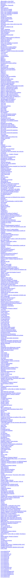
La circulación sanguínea (7, 430)
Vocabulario (3, 397)
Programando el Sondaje (6, 421)
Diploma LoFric (4, 452)
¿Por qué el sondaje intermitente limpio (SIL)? (12, 409)
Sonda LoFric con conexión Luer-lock (10, 485)
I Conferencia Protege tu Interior (8, 465)
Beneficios (3, 262)
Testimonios (3, 387)
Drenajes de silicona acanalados (8, 76)
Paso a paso (3, 128)
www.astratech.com (5, 551)
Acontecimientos (5, 56)
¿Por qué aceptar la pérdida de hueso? (10, 191)
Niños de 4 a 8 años (5, 415)
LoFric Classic (4, 312)
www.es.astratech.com (6, 568)
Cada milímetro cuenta (6, 218)
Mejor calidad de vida (6, 407)
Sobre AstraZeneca (5, 32)
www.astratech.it (5, 562)
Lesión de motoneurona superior (8, 330)
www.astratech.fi (5, 559)
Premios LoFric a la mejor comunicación (10, 509)
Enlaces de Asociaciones (6, 472)
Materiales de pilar (5, 261)
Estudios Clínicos (5, 403)
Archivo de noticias (5, 40)
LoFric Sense (4, 548)
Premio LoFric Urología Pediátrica (9, 516)
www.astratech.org (5, 576)
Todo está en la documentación (8, 156)
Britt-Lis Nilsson (5, 111)
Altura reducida (4, 181)
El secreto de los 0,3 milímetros (8, 220)
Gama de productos (5, 477)
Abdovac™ (3, 72)
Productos (3, 144)
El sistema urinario (5, 434)
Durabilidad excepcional (6, 179)
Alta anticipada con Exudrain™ (8, 99)
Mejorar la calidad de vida (7, 26)
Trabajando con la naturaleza (7, 119)
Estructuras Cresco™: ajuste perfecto (9, 229)
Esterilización (4, 524)
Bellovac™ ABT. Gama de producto (9, 93)
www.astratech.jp (5, 570)
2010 (2, 385)
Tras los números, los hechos (7, 217)
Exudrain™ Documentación (7, 97)
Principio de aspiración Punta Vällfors (10, 81)
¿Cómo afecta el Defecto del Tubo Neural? (11, 342)
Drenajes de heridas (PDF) (7, 79)
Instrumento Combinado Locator (8, 185)
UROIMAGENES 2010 (6, 545)
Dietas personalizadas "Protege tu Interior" (11, 393)
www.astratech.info (5, 575)
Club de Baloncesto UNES (7, 470)
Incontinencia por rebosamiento (8, 334)
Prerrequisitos (4, 116)
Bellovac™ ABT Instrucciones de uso (10, 95)
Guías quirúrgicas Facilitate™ (8, 249)
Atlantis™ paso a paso (6, 264)
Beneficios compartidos (6, 38)
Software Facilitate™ (6, 248)
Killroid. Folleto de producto (7, 100)
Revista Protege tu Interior (7, 383)
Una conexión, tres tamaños (7, 187)
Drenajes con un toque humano (8, 48)
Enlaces (2, 57)
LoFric (2, 351)
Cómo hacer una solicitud (7, 279)
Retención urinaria (5, 438)
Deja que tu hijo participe (7, 419)
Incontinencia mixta (5, 332)
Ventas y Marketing (5, 29)
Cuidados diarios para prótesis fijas (9, 136)
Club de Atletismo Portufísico (8, 469)
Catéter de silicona (5, 77)
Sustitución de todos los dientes (8, 126)
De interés (3, 178)
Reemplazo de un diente (6, 123)
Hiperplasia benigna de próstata (8, 368)
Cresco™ (3, 256)
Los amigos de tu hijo (6, 440)
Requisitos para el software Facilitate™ (10, 214)
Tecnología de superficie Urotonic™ (9, 523)
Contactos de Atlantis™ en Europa (9, 266)
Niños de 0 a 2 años (5, 413)
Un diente (3, 139)
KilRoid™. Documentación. (7, 101)
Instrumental (4, 307)
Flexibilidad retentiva (6, 182)
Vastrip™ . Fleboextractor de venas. (9, 87)
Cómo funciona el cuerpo (7, 359)
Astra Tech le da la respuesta (7, 493)
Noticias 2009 (4, 454)
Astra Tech (3, 25)
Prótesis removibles (5, 138)
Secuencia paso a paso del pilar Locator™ (11, 186)
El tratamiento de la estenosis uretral (9, 484)
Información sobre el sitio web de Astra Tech (11, 24)
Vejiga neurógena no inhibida (8, 328)
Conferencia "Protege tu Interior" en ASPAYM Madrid (14, 461)
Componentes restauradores (7, 305)
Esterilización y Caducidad (7, 490)
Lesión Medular (4, 362)
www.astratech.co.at (5, 555)
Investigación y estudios (6, 158)
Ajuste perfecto (4, 293)
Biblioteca (3, 59)
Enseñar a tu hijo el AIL (6, 374)
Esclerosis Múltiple (5, 364)
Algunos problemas (5, 448)
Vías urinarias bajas (5, 325)
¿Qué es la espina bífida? (7, 363)
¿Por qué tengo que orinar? (7, 445)
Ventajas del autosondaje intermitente (9, 338)
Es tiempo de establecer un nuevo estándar (11, 221)
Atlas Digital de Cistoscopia (7, 391)
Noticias (3, 175)
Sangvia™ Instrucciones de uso (8, 91)
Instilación (3, 370)
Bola (2, 143)
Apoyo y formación (5, 525)
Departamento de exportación (8, 30)
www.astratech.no (5, 564)
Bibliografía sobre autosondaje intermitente (11, 517)
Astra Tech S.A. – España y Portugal (9, 154)
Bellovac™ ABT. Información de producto (11, 92)
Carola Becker (4, 107)
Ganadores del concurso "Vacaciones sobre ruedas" (13, 378)
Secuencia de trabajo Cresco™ (8, 288)
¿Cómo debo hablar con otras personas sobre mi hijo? (13, 422)
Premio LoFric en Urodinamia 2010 (9, 507)
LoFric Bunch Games (6, 449)
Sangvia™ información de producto (9, 88)
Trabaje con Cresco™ (6, 291)
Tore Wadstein (4, 112)
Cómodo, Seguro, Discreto (7, 480)
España (2, 28)
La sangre (3, 431)
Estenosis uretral (5, 366)
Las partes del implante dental (8, 115)
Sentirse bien (4, 426)
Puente (2, 140)
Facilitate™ (3, 252)
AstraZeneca (4, 16)
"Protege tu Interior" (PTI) (7, 379)
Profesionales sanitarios (6, 442)
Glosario (3, 503)
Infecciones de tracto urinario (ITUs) (9, 367)
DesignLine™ (4, 199)
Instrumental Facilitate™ (7, 250)
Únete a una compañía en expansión (9, 12)
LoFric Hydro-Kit (5, 354)
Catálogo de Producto (6, 488)
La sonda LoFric (5, 399)
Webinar (3, 195)
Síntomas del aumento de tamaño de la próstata (12, 335)
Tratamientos (4, 336)
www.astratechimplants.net (7, 572)
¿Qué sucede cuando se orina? (8, 327)
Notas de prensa (4, 155)
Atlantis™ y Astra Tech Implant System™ (11, 272)
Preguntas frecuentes (6, 61)
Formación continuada (6, 169)
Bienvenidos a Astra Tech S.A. (8, 2)
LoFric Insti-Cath (5, 323)
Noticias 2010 (4, 495)
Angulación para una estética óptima (9, 283)
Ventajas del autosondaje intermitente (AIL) (11, 340)
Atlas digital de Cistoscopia (7, 492)
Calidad (2, 6)
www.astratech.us (5, 566)
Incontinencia (4, 437)
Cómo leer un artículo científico (8, 163)
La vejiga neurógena (5, 435)
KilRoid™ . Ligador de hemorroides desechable (12, 50)
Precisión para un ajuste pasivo (8, 284)
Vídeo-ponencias (5, 468)
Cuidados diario (4, 135)
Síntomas (3, 344)
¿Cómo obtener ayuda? (6, 446)
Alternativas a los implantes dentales (9, 120)
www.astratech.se (5, 552)
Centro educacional (5, 174)
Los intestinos (4, 433)
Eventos (2, 473)
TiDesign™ (3, 209)
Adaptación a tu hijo (5, 418)
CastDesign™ (4, 210)
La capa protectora (5, 311)
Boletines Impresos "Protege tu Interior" (10, 394)
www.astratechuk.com (6, 554)
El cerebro (3, 427)
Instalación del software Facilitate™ (9, 213)
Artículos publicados (6, 162)
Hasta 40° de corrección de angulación (10, 183)
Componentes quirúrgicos (7, 304)
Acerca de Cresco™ (5, 242)
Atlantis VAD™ (4, 273)
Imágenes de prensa (5, 206)
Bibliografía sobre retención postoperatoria (11, 521)
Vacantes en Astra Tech (6, 14)
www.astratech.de (5, 556)
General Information (5, 170)
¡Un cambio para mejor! (6, 405)
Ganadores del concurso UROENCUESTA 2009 (12, 496)
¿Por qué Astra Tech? (6, 118)
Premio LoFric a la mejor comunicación (10, 497)
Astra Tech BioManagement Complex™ (10, 190)
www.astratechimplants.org (7, 574)
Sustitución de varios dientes (7, 124)
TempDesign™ (4, 211)
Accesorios (3, 358)
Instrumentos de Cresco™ (7, 289)
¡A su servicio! (4, 52)
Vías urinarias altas (5, 324)
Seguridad (3, 22)
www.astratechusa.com (6, 567)
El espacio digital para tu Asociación (9, 386)
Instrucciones (4, 395)
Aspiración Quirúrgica (6, 49)
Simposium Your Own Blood (7, 68)
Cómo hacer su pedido (6, 265)
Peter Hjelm (3, 108)
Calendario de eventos (6, 146)
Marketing (3, 4)
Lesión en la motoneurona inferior (9, 331)
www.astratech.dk (5, 558)
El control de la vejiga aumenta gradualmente (11, 444)
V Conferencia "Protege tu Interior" (9, 308)
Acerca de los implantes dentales (8, 114)
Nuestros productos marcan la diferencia (10, 37)
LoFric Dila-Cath (5, 320)
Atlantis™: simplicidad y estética (9, 241)
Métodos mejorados (5, 343)
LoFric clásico (4, 478)
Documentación (4, 67)
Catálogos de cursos (5, 173)
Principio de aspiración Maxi (7, 83)
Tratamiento (3, 339)
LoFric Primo (4, 315)
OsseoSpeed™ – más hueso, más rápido (10, 189)
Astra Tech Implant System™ (8, 254)
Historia (2, 411)
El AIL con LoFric (5, 372)
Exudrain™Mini (4, 75)
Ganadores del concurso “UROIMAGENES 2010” (13, 544)
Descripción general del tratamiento (9, 127)
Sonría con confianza (6, 105)
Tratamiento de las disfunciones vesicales (10, 347)
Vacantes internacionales (6, 18)
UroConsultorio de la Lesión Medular (10, 376)
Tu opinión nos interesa (6, 398)
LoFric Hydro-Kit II (5, 317)
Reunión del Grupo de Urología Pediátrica (11, 508)
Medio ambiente (4, 8)
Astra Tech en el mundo (6, 9)
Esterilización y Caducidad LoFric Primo (10, 505)
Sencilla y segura (5, 402)
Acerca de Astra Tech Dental (7, 148)
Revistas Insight (4, 165)
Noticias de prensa (5, 41)
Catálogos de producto (6, 233)
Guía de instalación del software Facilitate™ (11, 215)
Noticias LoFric (4, 543)
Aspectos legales (5, 20)
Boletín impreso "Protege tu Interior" (9, 536)
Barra (2, 142)
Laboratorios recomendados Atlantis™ (10, 268)
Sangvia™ (3, 64)
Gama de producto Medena (7, 84)
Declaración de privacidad (7, 21)
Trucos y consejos (5, 375)
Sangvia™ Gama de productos (8, 89)
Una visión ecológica (6, 150)
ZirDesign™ (4, 207)
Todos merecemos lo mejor (7, 350)
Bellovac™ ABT (5, 65)
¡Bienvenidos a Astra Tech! (7, 1)
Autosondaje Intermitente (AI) (8, 371)
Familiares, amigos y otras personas (9, 441)
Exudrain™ (3, 73)
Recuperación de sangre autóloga (8, 46)
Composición (4, 489)
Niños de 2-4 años (5, 414)
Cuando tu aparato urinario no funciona (10, 360)
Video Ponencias (5, 380)
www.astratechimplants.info (7, 571)
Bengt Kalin (3, 110)
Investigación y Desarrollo (7, 5)
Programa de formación (6, 171)
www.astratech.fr (5, 560)
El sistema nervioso (5, 429)
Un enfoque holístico (6, 194)
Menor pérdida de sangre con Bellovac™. (11, 96)
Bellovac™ (3, 71)
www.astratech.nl (5, 563)
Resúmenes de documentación (8, 159)
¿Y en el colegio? (5, 423)
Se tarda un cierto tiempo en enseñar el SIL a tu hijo (13, 417)
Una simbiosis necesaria (6, 193)
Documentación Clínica (6, 499)
